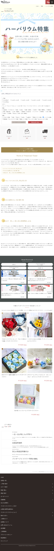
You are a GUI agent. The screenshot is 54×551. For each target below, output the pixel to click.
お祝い (4, 113)
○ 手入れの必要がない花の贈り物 (10, 170)
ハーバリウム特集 (49, 6)
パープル (29, 105)
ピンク (9, 105)
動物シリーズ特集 (23, 119)
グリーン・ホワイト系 (38, 105)
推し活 (14, 113)
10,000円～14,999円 (35, 100)
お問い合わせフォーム (6, 525)
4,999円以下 (5, 100)
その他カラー (47, 105)
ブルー (24, 105)
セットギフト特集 (32, 119)
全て (1, 90)
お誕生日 (4, 109)
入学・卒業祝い (16, 111)
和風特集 (4, 119)
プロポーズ (11, 109)
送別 (16, 109)
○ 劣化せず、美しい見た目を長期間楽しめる (13, 172)
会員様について (5, 522)
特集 (42, 6)
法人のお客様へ (5, 503)
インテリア (35, 111)
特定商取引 (3, 538)
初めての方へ (4, 515)
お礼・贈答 (48, 111)
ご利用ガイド (4, 518)
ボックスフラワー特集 (13, 119)
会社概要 (3, 528)
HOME (37, 6)
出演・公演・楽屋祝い (22, 113)
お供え (21, 109)
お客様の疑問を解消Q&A (7, 509)
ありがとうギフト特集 (42, 119)
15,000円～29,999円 (46, 100)
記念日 (35, 109)
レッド (4, 105)
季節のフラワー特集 (36, 117)
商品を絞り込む (35, 122)
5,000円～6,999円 (14, 100)
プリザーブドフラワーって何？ (9, 506)
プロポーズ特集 (6, 117)
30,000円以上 (5, 102)
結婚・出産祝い (28, 109)
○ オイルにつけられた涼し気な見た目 (12, 168)
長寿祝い (41, 111)
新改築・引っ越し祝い (26, 111)
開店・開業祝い (41, 109)
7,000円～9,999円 (25, 100)
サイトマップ (4, 541)
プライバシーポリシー (6, 534)
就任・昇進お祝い (6, 111)
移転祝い (48, 109)
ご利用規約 (3, 531)
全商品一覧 (3, 480)
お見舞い (9, 113)
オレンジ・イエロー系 (16, 105)
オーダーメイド (5, 496)
